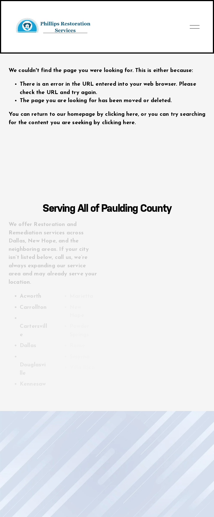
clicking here (121, 114)
